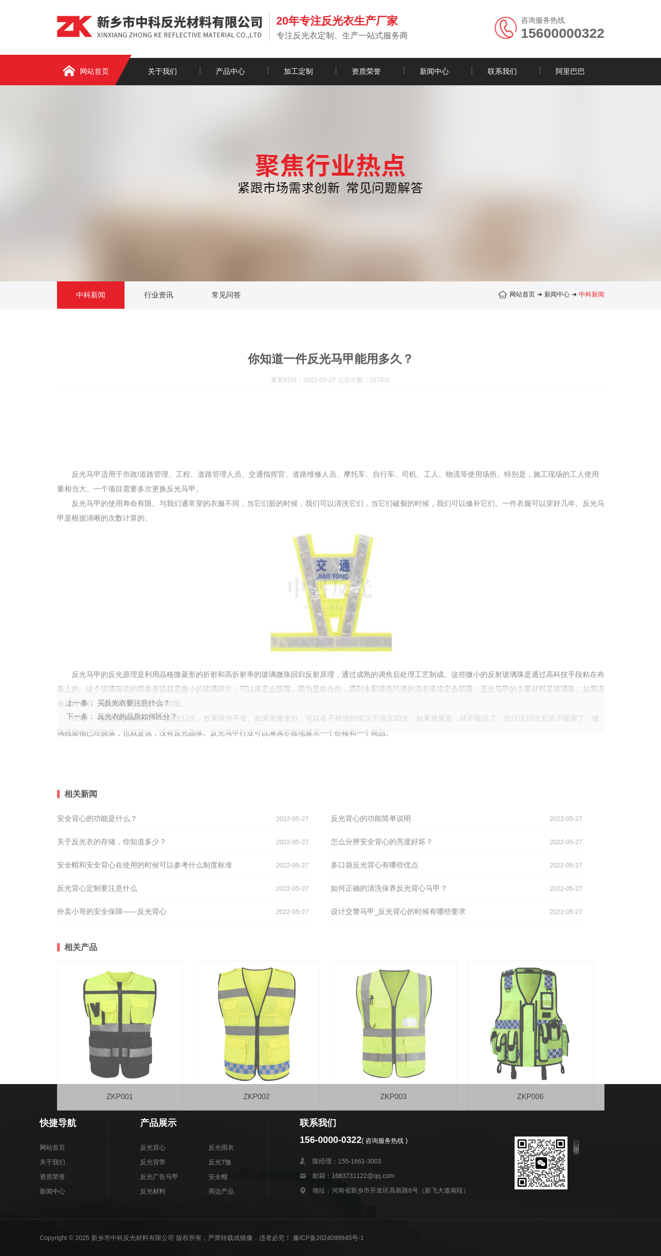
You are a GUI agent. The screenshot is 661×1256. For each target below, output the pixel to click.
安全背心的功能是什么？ (97, 862)
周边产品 (221, 1191)
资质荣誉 (366, 71)
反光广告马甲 (159, 1176)
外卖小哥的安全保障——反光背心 (112, 955)
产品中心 (230, 71)
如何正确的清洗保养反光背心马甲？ (389, 932)
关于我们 (162, 71)
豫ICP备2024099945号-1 (328, 1237)
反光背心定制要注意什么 (97, 932)
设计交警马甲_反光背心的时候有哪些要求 (398, 955)
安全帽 (218, 1176)
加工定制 (298, 71)
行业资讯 (158, 296)
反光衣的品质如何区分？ (137, 730)
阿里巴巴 (570, 71)
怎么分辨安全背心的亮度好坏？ (382, 885)
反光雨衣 (221, 1147)
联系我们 (502, 71)
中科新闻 (591, 295)
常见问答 (226, 296)
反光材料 (153, 1191)
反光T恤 (220, 1162)
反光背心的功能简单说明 (371, 862)
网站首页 (94, 71)
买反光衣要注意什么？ (133, 716)
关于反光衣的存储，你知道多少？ (112, 885)
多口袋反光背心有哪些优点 (374, 909)
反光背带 (153, 1162)
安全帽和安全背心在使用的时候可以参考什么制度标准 (144, 909)
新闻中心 (434, 71)
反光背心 (153, 1147)
